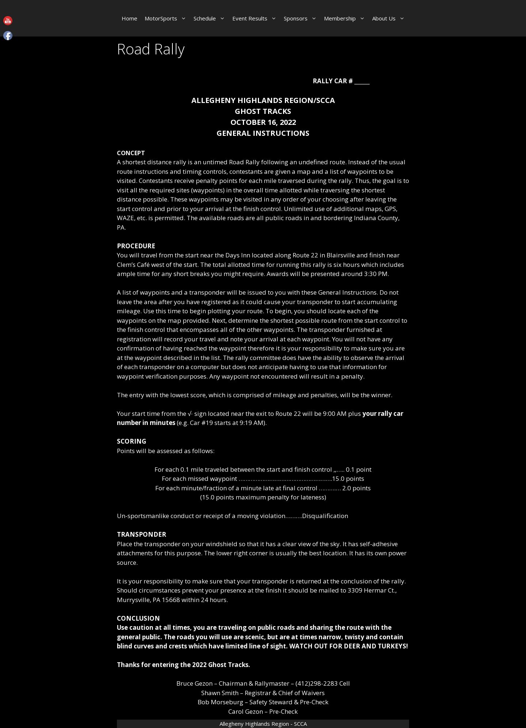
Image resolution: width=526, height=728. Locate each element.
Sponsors (302, 18)
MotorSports (167, 18)
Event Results (256, 18)
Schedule (211, 18)
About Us (390, 18)
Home (129, 18)
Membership (346, 18)
